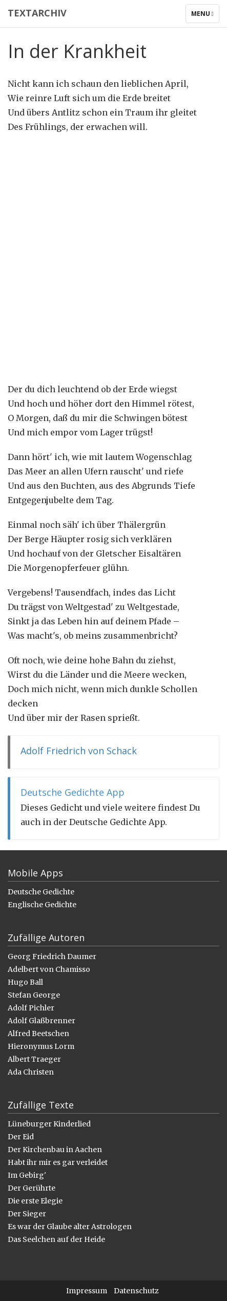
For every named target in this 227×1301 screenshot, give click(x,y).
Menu (205, 16)
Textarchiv (37, 13)
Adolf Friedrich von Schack (78, 750)
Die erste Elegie (35, 1201)
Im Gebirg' (27, 1175)
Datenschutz (136, 1290)
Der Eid (21, 1136)
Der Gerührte (31, 1188)
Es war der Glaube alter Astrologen (70, 1226)
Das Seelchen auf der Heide (56, 1239)
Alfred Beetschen (38, 1033)
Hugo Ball (25, 982)
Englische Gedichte (42, 904)
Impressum (86, 1290)
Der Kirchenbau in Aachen (55, 1149)
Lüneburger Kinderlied (49, 1123)
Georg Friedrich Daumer (52, 956)
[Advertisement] (113, 258)
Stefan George (34, 995)
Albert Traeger (34, 1059)
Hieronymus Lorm (41, 1046)
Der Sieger (27, 1213)
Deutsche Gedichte (41, 891)
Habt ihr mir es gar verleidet (58, 1162)
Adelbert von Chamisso (49, 969)
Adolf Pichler (31, 1007)
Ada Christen (31, 1072)
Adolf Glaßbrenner (41, 1020)
